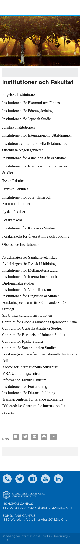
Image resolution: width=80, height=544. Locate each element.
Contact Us (7, 478)
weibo (45, 478)
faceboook (32, 478)
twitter (19, 478)
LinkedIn (58, 478)
